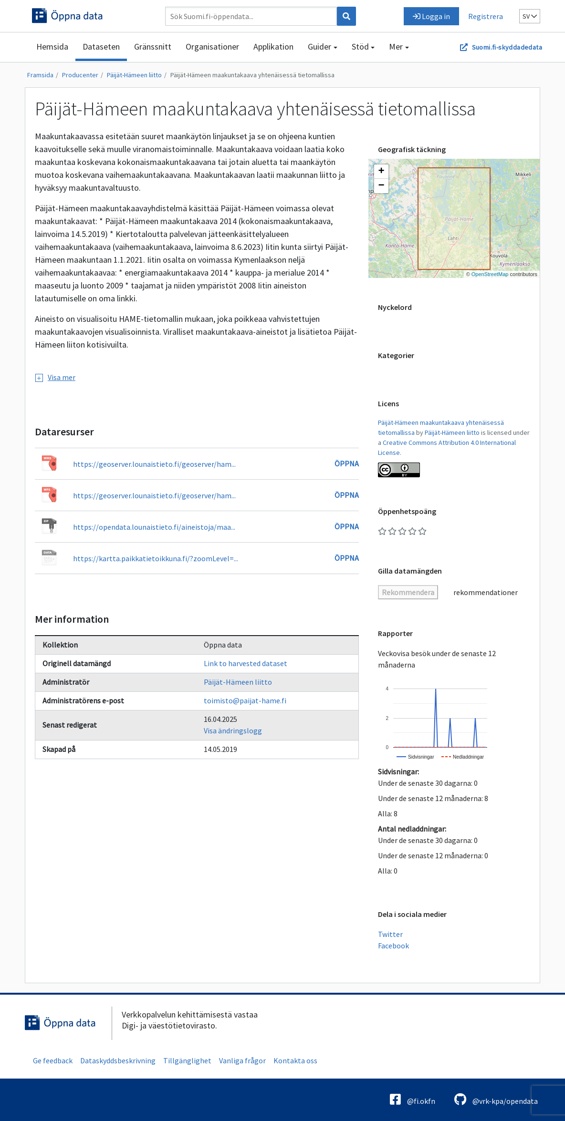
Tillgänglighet (187, 1060)
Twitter (390, 934)
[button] (381, 172)
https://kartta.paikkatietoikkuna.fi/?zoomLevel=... (155, 558)
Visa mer (55, 377)
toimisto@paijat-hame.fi (245, 700)
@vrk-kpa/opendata (496, 1099)
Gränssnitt (152, 46)
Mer (396, 46)
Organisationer (212, 46)
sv (530, 16)
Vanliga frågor (242, 1060)
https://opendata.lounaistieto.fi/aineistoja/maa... (154, 527)
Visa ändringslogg (233, 730)
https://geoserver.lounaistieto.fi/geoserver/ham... (154, 464)
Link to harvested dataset (245, 663)
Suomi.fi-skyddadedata (507, 47)
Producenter (80, 75)
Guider (319, 46)
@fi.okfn (412, 1099)
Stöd (360, 46)
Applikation (273, 46)
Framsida (40, 75)
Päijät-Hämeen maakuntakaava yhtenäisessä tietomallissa (252, 75)
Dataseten (101, 46)
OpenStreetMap (490, 274)
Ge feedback (53, 1060)
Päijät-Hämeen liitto (134, 75)
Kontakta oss (295, 1060)
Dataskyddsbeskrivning (118, 1060)
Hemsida (52, 46)
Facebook (393, 945)
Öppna (347, 463)
